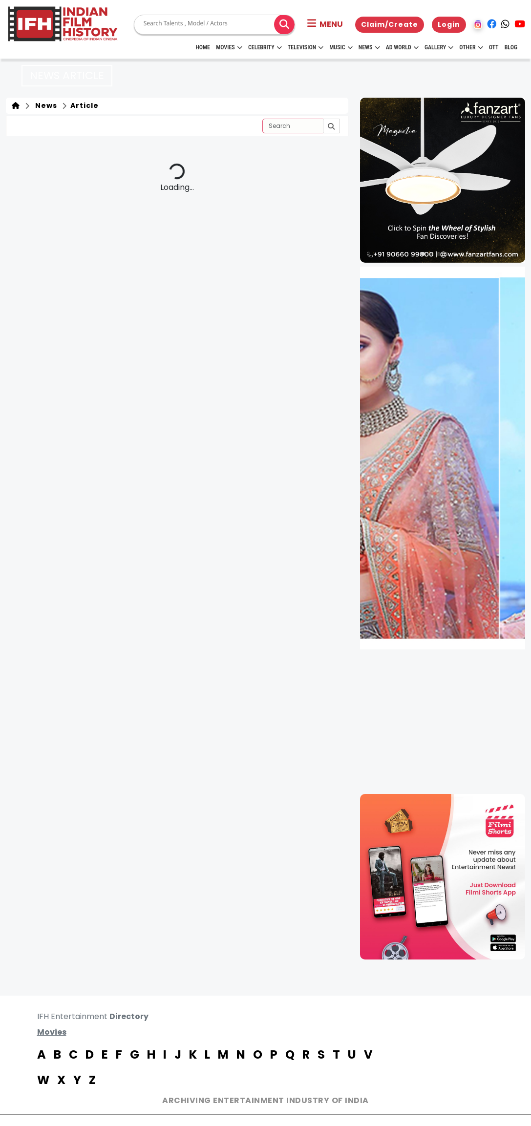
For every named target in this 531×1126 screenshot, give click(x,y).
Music (340, 47)
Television (305, 47)
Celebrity (265, 47)
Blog (511, 47)
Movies (229, 47)
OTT (494, 47)
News (369, 47)
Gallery (439, 47)
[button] (325, 24)
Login (449, 24)
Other (471, 47)
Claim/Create (389, 24)
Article (83, 105)
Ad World (402, 47)
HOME (202, 47)
